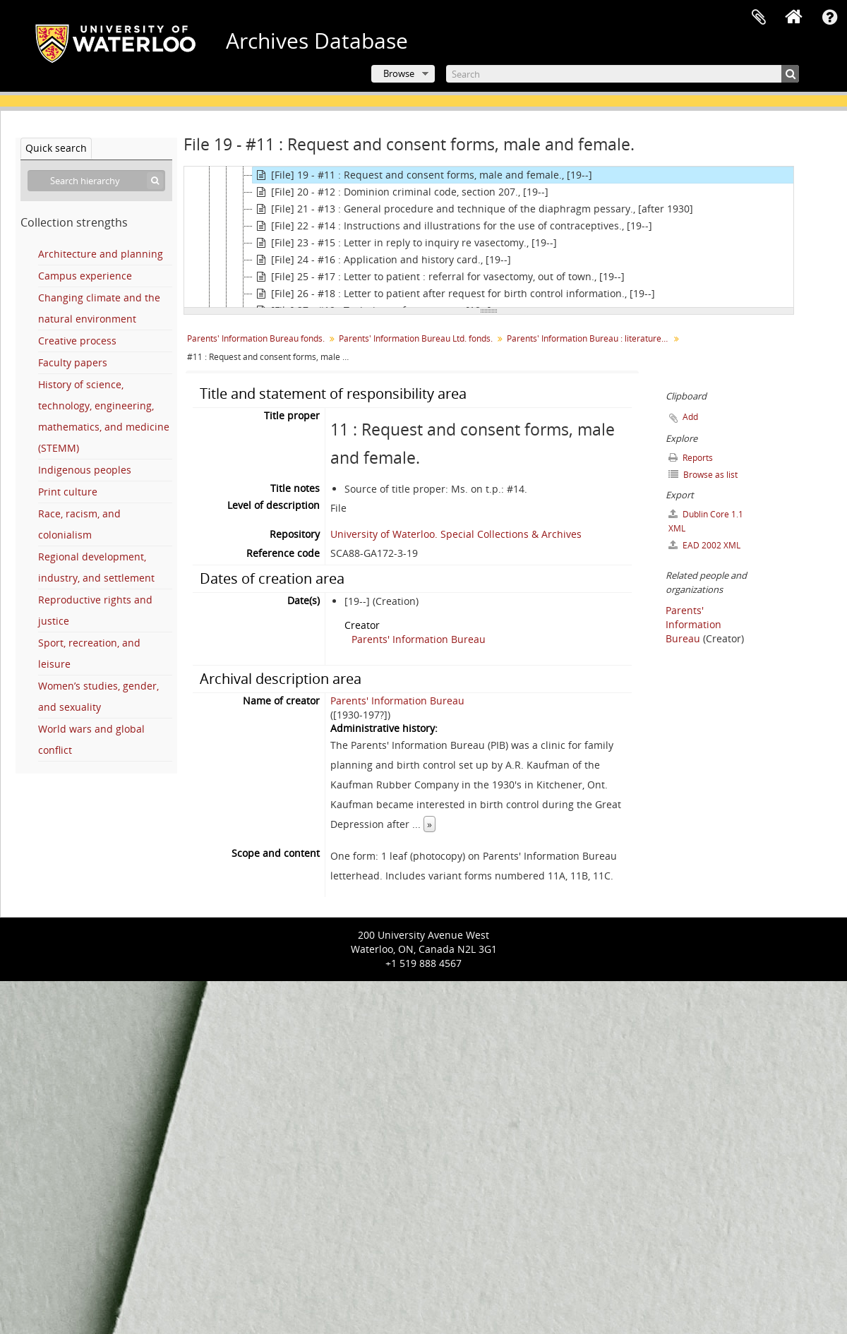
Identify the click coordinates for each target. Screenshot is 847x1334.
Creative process (77, 340)
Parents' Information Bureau (419, 639)
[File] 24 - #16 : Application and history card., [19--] (382, 259)
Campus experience (85, 275)
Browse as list (703, 475)
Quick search (56, 148)
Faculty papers (72, 362)
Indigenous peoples (84, 469)
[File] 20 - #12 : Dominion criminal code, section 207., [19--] (400, 192)
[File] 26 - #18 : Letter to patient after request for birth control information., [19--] (454, 293)
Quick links (829, 17)
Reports (690, 458)
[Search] (622, 74)
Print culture (67, 491)
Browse (398, 73)
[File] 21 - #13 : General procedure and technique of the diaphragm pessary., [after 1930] (473, 208)
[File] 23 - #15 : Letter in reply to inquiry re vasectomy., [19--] (405, 242)
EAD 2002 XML (704, 545)
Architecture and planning (100, 253)
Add (690, 417)
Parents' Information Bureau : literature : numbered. (590, 338)
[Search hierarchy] (96, 180)
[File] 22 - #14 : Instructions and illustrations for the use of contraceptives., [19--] (452, 225)
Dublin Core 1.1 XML (705, 521)
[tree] (488, 237)
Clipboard (758, 17)
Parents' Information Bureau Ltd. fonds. (416, 338)
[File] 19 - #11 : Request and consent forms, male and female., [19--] (422, 175)
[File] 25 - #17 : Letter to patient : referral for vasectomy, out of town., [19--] (439, 276)
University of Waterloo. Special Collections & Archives (456, 534)
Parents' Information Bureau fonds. (256, 338)
